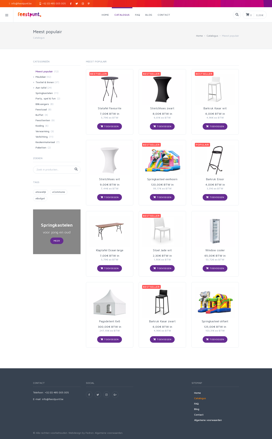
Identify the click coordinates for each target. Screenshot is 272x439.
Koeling (40, 125)
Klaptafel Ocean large (109, 250)
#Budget (40, 198)
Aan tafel (41, 87)
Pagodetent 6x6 (109, 321)
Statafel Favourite (109, 108)
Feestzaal (41, 109)
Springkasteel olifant (215, 321)
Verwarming (42, 131)
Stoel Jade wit (162, 250)
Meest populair (44, 71)
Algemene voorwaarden (208, 420)
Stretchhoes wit (109, 179)
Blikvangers (42, 104)
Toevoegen (109, 126)
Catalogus (212, 35)
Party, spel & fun (46, 98)
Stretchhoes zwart (162, 108)
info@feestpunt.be (20, 3)
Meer (57, 240)
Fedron (90, 432)
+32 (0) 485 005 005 (53, 3)
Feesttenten (43, 120)
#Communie (58, 191)
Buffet (39, 114)
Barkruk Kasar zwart (162, 321)
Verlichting (42, 136)
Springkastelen (44, 93)
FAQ (196, 403)
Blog (196, 409)
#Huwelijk (40, 191)
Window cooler (215, 250)
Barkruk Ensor (215, 179)
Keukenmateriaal (45, 142)
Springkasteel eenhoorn (162, 179)
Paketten (41, 147)
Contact (199, 414)
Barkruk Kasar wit (215, 108)
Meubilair (41, 76)
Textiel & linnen (45, 82)
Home (199, 35)
